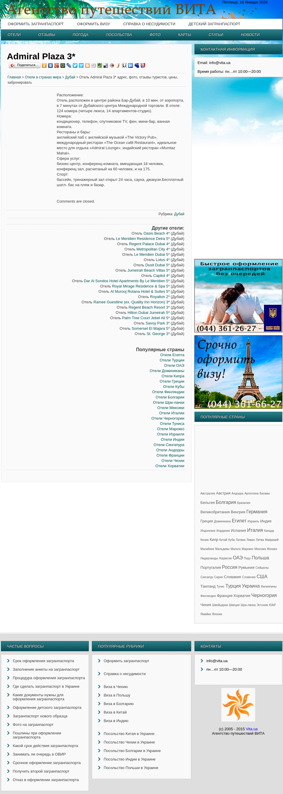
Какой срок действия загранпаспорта (45, 745)
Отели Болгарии (170, 397)
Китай (223, 539)
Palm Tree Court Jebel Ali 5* (146, 318)
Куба (231, 539)
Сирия (218, 577)
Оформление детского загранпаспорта (47, 707)
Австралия (208, 493)
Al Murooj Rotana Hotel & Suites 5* (140, 291)
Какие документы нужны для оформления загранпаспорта (39, 697)
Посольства (119, 34)
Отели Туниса (172, 423)
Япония (217, 614)
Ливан (251, 539)
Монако (272, 549)
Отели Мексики (170, 408)
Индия (265, 521)
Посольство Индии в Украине (130, 759)
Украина (251, 585)
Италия (255, 530)
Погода (80, 34)
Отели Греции (172, 381)
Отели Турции (172, 360)
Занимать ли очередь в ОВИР (39, 754)
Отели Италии (171, 413)
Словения (248, 577)
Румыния (246, 567)
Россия (229, 567)
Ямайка (206, 614)
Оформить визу (93, 24)
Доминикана (222, 521)
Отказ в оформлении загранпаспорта (46, 780)
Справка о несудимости (149, 24)
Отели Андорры (170, 450)
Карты (184, 34)
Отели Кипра (173, 376)
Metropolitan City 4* (153, 249)
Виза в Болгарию (119, 704)
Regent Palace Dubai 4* (149, 244)
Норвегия (225, 558)
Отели (14, 34)
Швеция (234, 605)
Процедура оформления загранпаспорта (49, 678)
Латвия (240, 539)
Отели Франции (170, 455)
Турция (233, 585)
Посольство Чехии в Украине (129, 742)
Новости (250, 34)
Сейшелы (262, 567)
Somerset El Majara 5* (151, 328)
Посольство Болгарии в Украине (132, 750)
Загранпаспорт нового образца (40, 716)
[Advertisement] (32, 182)
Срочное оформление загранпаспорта (47, 763)
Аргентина (252, 493)
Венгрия (238, 512)
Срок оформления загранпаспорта (43, 661)
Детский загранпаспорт (214, 24)
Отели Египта (172, 355)
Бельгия (208, 502)
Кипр (214, 539)
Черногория (264, 595)
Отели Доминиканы (167, 371)
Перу (247, 558)
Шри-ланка (248, 605)
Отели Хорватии (169, 466)
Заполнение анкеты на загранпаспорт (46, 669)
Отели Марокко (170, 429)
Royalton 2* (160, 297)
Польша (260, 557)
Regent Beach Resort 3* (149, 307)
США (262, 576)
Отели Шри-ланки (168, 402)
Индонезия (208, 530)
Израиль (253, 521)
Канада (269, 530)
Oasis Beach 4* (156, 233)
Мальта (235, 549)
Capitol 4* (161, 275)
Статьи (216, 34)
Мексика (260, 549)
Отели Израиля (170, 434)
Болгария (226, 502)
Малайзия (207, 549)
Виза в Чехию (116, 686)
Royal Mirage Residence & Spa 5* (141, 286)
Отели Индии (172, 439)
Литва (260, 539)
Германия (256, 511)
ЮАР (272, 605)
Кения (205, 539)
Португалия (211, 567)
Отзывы (46, 34)
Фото (155, 34)
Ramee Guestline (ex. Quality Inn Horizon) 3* (132, 302)
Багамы (265, 493)
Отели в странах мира (43, 77)
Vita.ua (251, 729)
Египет (239, 520)
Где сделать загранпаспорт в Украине (46, 686)
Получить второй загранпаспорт (41, 771)
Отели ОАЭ (174, 365)
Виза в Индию (116, 721)
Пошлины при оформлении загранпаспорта (37, 735)
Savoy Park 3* (157, 323)
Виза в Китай (115, 712)
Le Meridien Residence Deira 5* (143, 238)
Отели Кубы (173, 386)
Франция (224, 595)
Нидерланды (209, 558)
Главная (14, 77)
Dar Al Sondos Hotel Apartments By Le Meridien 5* (127, 281)
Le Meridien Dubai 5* (152, 254)
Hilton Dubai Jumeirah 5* (149, 312)
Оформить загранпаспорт (36, 24)
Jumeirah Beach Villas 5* (148, 270)
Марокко (247, 549)
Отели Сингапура (169, 445)
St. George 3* (158, 334)
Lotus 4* (163, 260)
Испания (238, 530)
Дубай (70, 77)
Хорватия (241, 595)
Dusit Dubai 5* (157, 265)
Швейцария (220, 605)
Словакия (232, 577)
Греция (207, 521)
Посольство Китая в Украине (129, 733)
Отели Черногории (167, 418)
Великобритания (215, 512)
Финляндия (208, 596)
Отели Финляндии (168, 392)
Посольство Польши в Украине (131, 768)
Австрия (223, 493)
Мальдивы (222, 549)
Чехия (206, 605)
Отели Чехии (173, 460)
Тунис (221, 586)
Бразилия (243, 502)
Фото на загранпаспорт (33, 724)
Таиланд (208, 586)
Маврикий (272, 539)
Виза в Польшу (117, 695)
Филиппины (269, 586)
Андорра (237, 493)
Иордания (223, 530)
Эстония (262, 605)
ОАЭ (238, 557)
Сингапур (207, 577)
